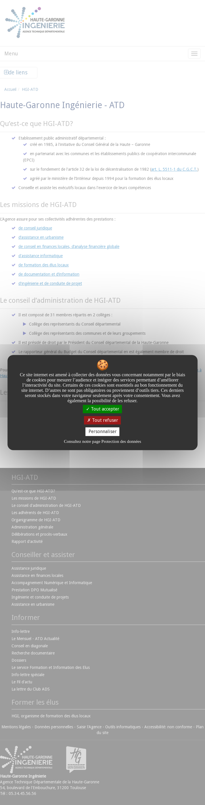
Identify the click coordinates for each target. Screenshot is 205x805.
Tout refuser (102, 420)
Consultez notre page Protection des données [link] (102, 441)
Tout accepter (102, 409)
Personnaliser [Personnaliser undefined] (103, 432)
